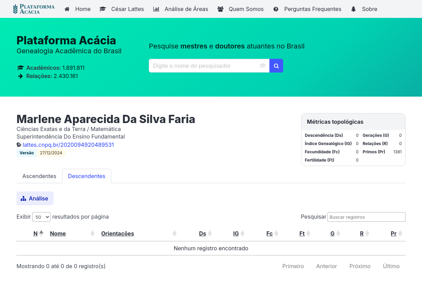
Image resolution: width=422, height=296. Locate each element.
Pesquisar (313, 216)
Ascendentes (39, 176)
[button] (41, 233)
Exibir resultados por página (62, 216)
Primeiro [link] (293, 266)
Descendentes (87, 176)
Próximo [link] (359, 266)
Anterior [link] (326, 266)
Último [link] (391, 266)
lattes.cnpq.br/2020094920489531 (68, 144)
